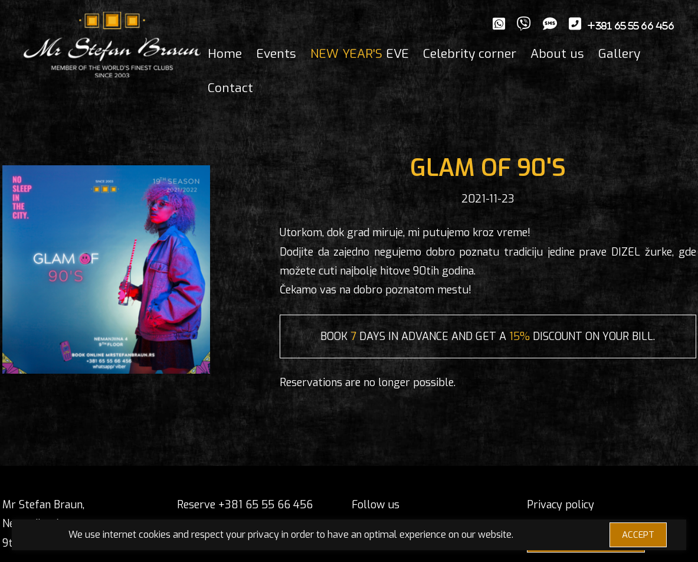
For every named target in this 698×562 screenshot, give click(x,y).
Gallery (619, 53)
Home (225, 53)
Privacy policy (560, 505)
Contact (230, 88)
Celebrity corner (469, 53)
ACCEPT (638, 535)
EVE (359, 53)
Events (276, 53)
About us (557, 53)
